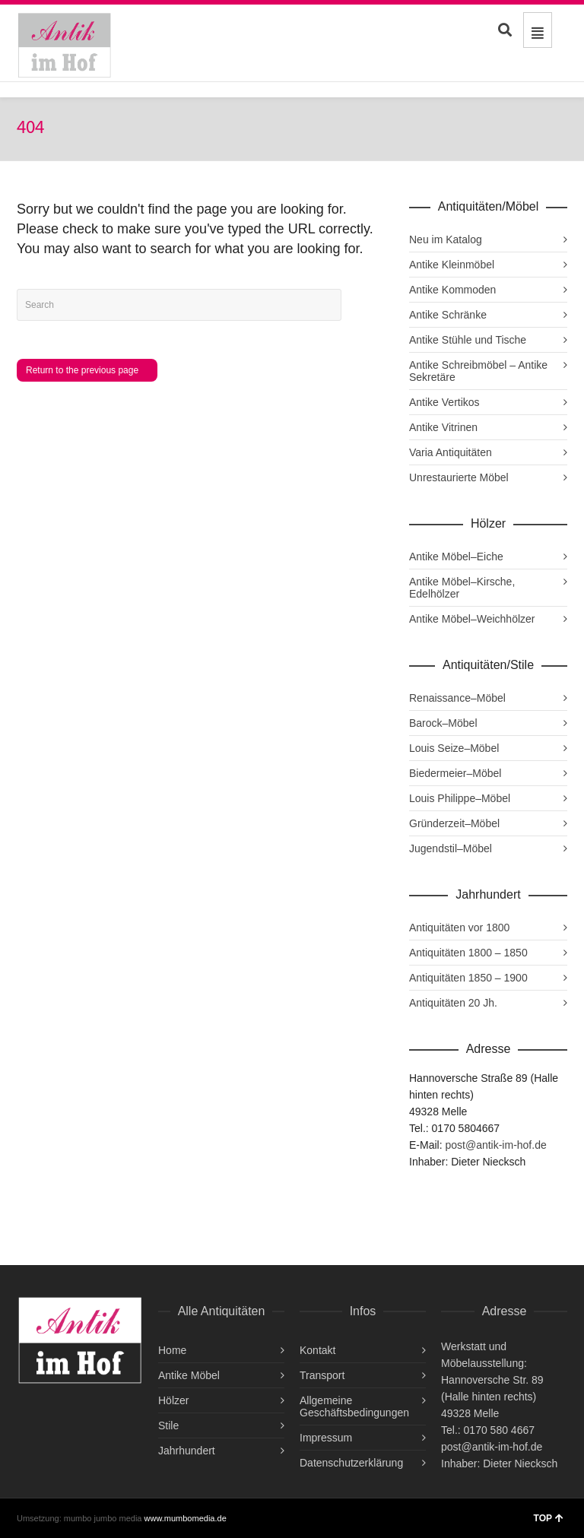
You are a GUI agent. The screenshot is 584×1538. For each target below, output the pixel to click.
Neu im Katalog (445, 239)
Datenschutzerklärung (351, 1463)
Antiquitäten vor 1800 (459, 927)
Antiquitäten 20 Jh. (453, 1003)
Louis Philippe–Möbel (459, 798)
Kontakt (317, 1350)
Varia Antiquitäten (450, 452)
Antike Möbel (189, 1375)
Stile (168, 1425)
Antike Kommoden (452, 290)
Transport (322, 1375)
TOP (548, 1518)
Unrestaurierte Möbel (459, 477)
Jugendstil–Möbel (450, 848)
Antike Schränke (448, 315)
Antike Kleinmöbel (451, 264)
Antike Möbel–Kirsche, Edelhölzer (462, 588)
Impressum (326, 1438)
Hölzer (173, 1400)
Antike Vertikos (444, 402)
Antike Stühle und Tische (467, 340)
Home (172, 1350)
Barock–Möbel (443, 723)
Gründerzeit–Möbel (454, 823)
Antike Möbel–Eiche (456, 556)
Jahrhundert (186, 1450)
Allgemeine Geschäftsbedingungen (354, 1406)
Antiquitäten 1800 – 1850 (468, 953)
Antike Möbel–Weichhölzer (472, 619)
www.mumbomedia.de (185, 1518)
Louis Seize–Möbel (454, 748)
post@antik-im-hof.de (495, 1145)
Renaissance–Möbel (457, 698)
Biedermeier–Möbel (455, 773)
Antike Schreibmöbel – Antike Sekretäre (478, 371)
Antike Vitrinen (443, 427)
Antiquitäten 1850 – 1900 (468, 978)
